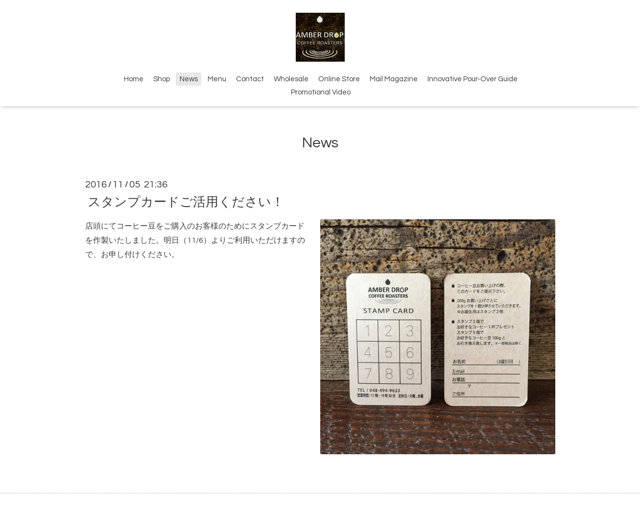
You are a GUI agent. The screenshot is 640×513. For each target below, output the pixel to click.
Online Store (339, 79)
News (189, 79)
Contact (250, 79)
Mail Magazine (394, 79)
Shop (161, 79)
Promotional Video (321, 92)
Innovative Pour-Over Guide (472, 79)
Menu (217, 79)
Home (133, 79)
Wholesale (291, 79)
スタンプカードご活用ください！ (186, 201)
